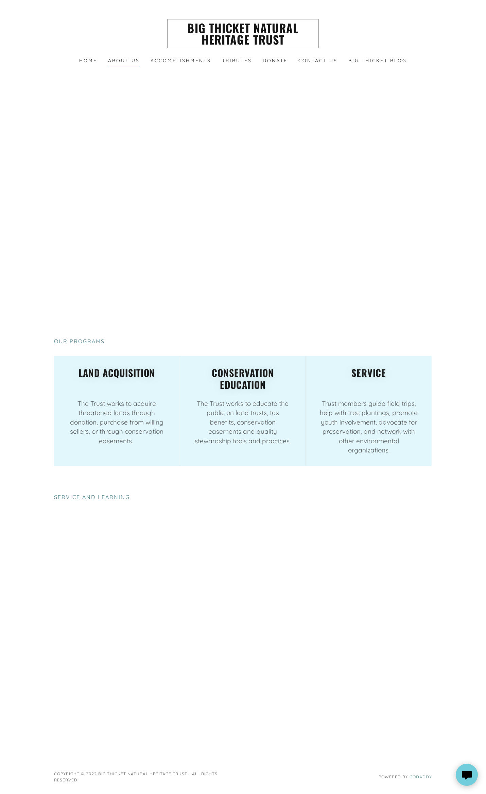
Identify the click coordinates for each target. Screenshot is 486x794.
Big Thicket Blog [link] (377, 60)
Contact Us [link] (317, 60)
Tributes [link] (237, 60)
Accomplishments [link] (181, 60)
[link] (243, 42)
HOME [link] (88, 60)
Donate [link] (275, 60)
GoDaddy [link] (421, 776)
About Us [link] (124, 60)
